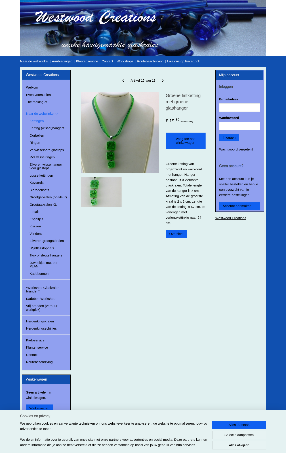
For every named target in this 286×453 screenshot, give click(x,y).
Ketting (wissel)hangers (46, 128)
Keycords (36, 182)
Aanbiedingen (62, 61)
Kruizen (35, 226)
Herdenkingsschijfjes (41, 328)
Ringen (34, 142)
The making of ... (38, 102)
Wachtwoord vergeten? (236, 149)
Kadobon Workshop (40, 299)
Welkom (32, 87)
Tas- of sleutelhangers (45, 255)
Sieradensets (39, 190)
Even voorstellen (38, 95)
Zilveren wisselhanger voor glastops (45, 166)
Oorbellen (36, 135)
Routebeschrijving (150, 61)
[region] (113, 434)
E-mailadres (228, 99)
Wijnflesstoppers (41, 248)
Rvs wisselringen (42, 157)
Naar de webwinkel (34, 61)
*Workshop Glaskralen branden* (42, 289)
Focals (34, 212)
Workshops (125, 61)
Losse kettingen (41, 175)
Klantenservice (87, 61)
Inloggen (229, 137)
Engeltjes (36, 219)
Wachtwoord (229, 118)
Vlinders (35, 233)
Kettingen (36, 121)
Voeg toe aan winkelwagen (185, 140)
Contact (107, 61)
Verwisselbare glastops (46, 150)
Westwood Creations (230, 218)
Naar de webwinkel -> (42, 113)
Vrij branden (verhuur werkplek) (41, 307)
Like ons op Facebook (183, 61)
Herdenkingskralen (40, 321)
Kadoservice (35, 340)
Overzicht (176, 234)
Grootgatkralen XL (43, 204)
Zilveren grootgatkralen (46, 241)
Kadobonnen (38, 273)
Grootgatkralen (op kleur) (48, 197)
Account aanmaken (237, 206)
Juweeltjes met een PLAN (43, 264)
